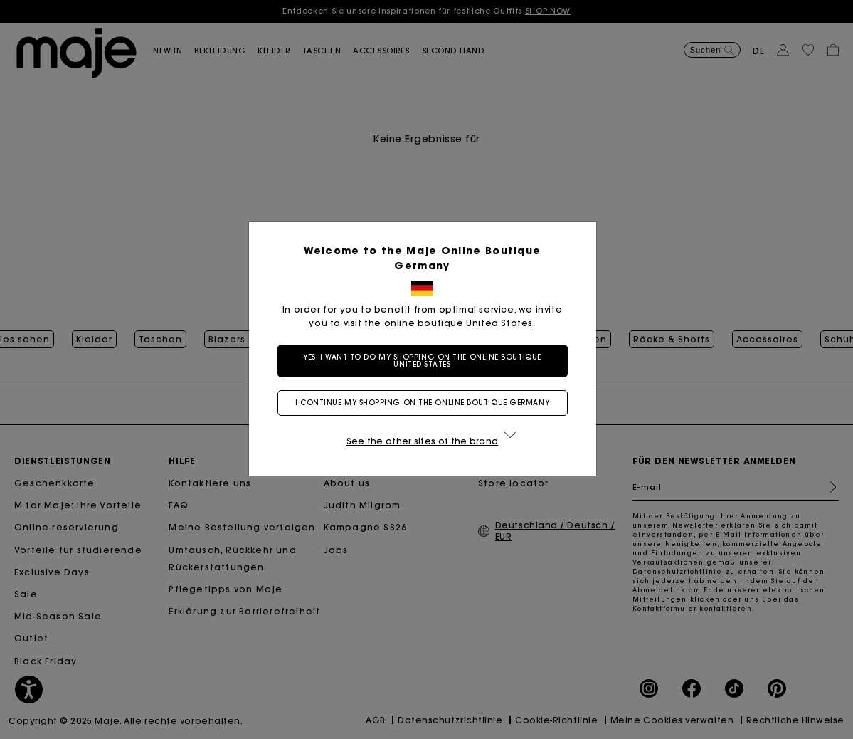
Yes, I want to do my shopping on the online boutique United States (426, 360)
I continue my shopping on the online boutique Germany (426, 402)
